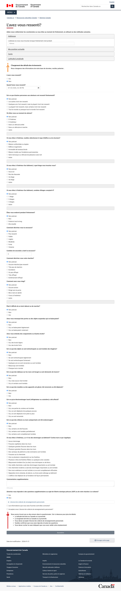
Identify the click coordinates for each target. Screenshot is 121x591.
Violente (10, 247)
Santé (8, 577)
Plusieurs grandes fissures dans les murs (21, 449)
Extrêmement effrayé (14, 278)
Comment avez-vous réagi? (16, 281)
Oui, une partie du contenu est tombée (20, 408)
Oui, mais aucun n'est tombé (17, 381)
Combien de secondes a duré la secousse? (21, 251)
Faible (10, 236)
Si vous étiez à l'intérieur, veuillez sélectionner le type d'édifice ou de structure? (33, 138)
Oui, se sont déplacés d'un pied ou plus (21, 414)
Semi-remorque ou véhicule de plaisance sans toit (24, 155)
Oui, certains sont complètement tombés (21, 434)
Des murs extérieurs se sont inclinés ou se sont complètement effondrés (32, 470)
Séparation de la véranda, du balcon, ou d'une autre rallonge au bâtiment (32, 473)
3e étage (10, 180)
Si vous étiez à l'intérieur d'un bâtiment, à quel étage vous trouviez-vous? (31, 165)
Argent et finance (83, 564)
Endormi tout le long (14, 221)
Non (9, 81)
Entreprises (10, 570)
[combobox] (41, 43)
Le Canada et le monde (85, 560)
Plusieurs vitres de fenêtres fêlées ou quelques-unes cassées (28, 460)
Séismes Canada (45, 18)
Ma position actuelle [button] (16, 49)
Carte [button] (10, 54)
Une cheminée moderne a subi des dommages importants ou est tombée (32, 468)
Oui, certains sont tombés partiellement (21, 431)
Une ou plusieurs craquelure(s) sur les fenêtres (23, 457)
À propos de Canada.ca (40, 586)
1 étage (10, 196)
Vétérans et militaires (84, 574)
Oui (9, 79)
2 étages (10, 199)
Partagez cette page (102, 540)
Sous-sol (10, 172)
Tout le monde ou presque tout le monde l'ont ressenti (26, 109)
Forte (9, 244)
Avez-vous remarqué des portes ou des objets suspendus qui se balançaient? (33, 319)
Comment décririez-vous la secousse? (20, 228)
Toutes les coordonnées (14, 554)
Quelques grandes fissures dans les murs (21, 446)
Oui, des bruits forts (14, 345)
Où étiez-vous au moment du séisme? (19, 113)
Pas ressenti (12, 234)
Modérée (10, 242)
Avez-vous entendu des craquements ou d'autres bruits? (26, 334)
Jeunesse (81, 577)
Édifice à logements (14, 147)
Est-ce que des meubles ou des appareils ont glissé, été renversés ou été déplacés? (35, 387)
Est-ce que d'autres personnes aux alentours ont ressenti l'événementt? (31, 95)
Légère (10, 239)
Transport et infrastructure (50, 577)
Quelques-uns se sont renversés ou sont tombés (24, 363)
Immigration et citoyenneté (14, 564)
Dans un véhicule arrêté (15, 125)
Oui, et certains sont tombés (17, 383)
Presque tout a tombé (15, 368)
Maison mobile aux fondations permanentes (22, 152)
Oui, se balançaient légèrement (18, 327)
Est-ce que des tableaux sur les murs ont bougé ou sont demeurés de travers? (33, 372)
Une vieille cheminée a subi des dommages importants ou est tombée (31, 465)
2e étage (10, 177)
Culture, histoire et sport (50, 570)
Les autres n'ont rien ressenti (17, 102)
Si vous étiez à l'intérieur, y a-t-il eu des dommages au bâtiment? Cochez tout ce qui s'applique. (39, 438)
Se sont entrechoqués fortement (18, 360)
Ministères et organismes (50, 554)
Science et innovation (84, 567)
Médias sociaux (11, 586)
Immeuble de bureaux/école (17, 149)
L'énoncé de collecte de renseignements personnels (27, 502)
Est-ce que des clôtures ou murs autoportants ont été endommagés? (30, 420)
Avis (51, 586)
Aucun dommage (13, 441)
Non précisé (12, 99)
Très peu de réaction (14, 267)
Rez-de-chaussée (13, 174)
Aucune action (12, 287)
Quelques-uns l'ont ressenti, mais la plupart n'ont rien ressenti (28, 104)
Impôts (45, 560)
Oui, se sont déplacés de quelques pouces (22, 411)
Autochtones (82, 570)
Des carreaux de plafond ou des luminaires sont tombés (26, 452)
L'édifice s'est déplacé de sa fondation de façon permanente (28, 476)
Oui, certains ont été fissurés (17, 429)
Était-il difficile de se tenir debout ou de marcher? (23, 306)
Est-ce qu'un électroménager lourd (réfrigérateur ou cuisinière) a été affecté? (33, 399)
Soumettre (60, 532)
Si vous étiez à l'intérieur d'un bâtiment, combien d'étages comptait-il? (30, 190)
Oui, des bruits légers (15, 343)
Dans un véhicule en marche (17, 127)
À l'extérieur (11, 122)
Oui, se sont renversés (15, 416)
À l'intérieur (11, 119)
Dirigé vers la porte (14, 290)
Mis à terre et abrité (14, 293)
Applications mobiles (25, 586)
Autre (9, 130)
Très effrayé (11, 275)
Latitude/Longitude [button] (16, 59)
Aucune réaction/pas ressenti (17, 264)
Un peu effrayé (12, 272)
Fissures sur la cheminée (16, 454)
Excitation (11, 270)
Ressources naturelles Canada (27, 18)
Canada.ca (10, 18)
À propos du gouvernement (86, 554)
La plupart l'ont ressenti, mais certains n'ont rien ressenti (26, 107)
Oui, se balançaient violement (17, 330)
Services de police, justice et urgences (54, 574)
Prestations (10, 574)
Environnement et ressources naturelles (54, 564)
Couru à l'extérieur (14, 295)
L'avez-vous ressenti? (14, 75)
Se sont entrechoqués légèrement (19, 358)
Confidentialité (59, 586)
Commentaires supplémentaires (17, 479)
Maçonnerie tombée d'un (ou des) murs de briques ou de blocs (28, 462)
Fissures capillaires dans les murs (19, 444)
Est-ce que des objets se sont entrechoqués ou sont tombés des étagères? (32, 349)
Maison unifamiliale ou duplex (18, 144)
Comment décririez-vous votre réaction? (20, 258)
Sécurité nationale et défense (51, 567)
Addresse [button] (12, 36)
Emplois (9, 560)
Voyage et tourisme (12, 567)
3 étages (10, 202)
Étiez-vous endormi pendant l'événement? (21, 212)
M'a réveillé (11, 224)
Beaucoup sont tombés (15, 366)
